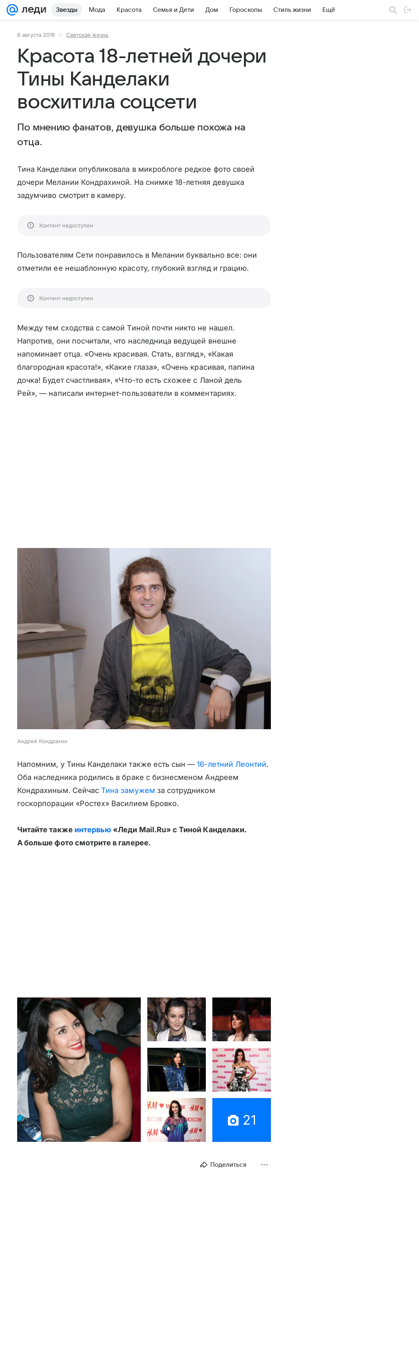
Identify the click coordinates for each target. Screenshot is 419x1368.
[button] (144, 639)
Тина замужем (128, 790)
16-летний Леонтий (231, 764)
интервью (92, 829)
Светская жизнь (87, 34)
